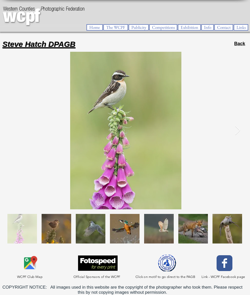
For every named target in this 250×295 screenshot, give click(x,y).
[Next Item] (238, 131)
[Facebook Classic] (224, 263)
